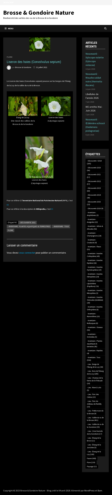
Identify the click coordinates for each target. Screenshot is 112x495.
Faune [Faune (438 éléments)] (91, 458)
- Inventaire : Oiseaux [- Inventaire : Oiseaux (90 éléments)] (95, 328)
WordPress (89, 490)
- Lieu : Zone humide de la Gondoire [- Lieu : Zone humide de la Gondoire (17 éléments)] (95, 432)
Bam (100, 490)
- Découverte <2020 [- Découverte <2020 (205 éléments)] (94, 162)
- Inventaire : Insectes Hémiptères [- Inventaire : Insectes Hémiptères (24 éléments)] (94, 275)
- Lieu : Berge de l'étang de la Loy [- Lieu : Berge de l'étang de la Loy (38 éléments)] (95, 365)
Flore (9, 57)
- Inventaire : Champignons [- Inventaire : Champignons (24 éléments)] (94, 234)
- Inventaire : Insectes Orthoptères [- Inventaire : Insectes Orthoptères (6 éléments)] (94, 308)
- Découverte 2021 (27, 222)
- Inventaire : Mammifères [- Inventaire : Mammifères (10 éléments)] (93, 315)
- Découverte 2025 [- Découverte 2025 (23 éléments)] (94, 203)
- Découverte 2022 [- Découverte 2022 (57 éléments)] (94, 182)
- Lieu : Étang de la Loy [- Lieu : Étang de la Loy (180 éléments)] (94, 453)
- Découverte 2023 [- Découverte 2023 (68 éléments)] (94, 189)
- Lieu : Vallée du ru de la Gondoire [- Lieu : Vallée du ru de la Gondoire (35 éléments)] (95, 425)
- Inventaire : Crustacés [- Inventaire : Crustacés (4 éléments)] (92, 241)
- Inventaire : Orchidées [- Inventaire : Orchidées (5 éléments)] (92, 335)
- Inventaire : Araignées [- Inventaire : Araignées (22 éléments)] (92, 220)
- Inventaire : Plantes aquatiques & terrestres (29, 226)
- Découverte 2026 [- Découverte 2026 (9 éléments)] (95, 208)
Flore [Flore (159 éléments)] (91, 462)
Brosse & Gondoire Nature (38, 12)
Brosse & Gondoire (23, 67)
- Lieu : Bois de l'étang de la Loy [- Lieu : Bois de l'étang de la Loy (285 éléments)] (95, 372)
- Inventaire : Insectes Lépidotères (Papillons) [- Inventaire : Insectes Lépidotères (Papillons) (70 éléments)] (94, 284)
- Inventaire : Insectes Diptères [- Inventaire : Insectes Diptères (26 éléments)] (94, 261)
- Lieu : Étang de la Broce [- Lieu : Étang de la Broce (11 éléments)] (94, 439)
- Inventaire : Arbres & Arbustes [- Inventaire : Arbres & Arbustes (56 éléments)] (95, 227)
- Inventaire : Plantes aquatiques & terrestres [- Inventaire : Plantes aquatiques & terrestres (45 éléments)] (94, 344)
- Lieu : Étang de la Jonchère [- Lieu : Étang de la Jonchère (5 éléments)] (94, 446)
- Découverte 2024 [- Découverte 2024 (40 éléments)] (94, 196)
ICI (8, 205)
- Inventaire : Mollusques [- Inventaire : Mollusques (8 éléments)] (92, 321)
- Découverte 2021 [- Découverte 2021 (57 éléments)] (94, 175)
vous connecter (27, 252)
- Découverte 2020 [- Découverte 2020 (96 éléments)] (94, 169)
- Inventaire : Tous (61, 226)
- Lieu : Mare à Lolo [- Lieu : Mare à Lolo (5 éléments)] (94, 388)
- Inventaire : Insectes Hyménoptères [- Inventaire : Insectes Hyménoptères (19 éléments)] (94, 268)
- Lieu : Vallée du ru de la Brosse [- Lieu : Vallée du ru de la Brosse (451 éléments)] (95, 419)
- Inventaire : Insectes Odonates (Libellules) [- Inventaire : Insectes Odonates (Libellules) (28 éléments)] (95, 300)
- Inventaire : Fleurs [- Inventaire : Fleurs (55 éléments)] (94, 248)
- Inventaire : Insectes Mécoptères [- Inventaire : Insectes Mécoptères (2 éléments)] (94, 291)
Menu (9, 28)
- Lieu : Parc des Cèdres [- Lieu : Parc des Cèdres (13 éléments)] (93, 395)
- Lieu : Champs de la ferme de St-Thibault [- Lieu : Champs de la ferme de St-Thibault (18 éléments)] (95, 381)
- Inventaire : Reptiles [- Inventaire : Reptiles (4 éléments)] (95, 352)
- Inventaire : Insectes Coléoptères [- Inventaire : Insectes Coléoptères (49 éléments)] (94, 254)
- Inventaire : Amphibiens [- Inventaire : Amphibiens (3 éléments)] (93, 214)
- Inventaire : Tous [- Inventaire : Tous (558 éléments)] (93, 358)
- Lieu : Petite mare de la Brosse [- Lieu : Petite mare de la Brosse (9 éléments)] (95, 412)
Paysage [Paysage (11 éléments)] (92, 466)
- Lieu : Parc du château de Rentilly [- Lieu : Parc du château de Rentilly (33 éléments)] (94, 404)
